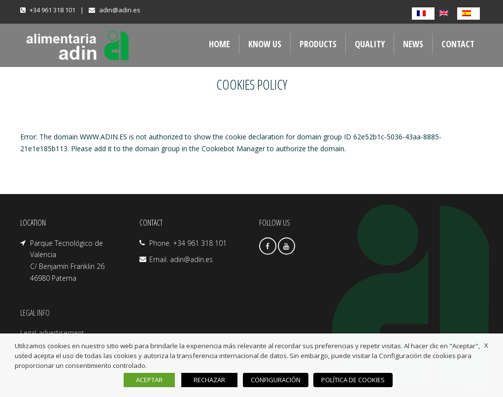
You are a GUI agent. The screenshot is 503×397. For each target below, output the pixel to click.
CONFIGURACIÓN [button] (277, 379)
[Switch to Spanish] (468, 13)
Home (219, 44)
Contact (457, 44)
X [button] (486, 345)
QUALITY (370, 44)
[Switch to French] (423, 13)
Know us (264, 44)
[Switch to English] (446, 13)
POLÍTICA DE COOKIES (351, 379)
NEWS (413, 44)
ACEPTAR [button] (152, 379)
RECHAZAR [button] (213, 379)
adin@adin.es (119, 9)
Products (318, 44)
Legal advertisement (52, 332)
